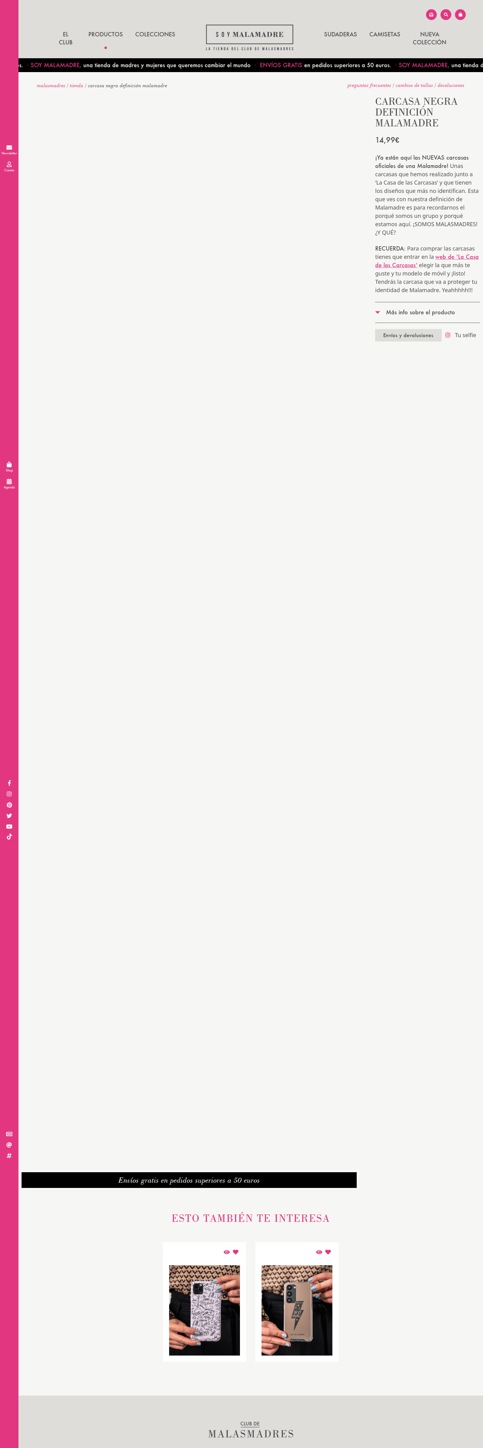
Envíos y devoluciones (408, 335)
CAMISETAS (384, 34)
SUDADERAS (340, 34)
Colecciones (155, 34)
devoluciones (451, 85)
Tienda (76, 85)
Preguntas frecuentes (369, 85)
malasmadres (51, 85)
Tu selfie (460, 335)
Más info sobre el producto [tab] (420, 312)
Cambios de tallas (414, 85)
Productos (105, 34)
